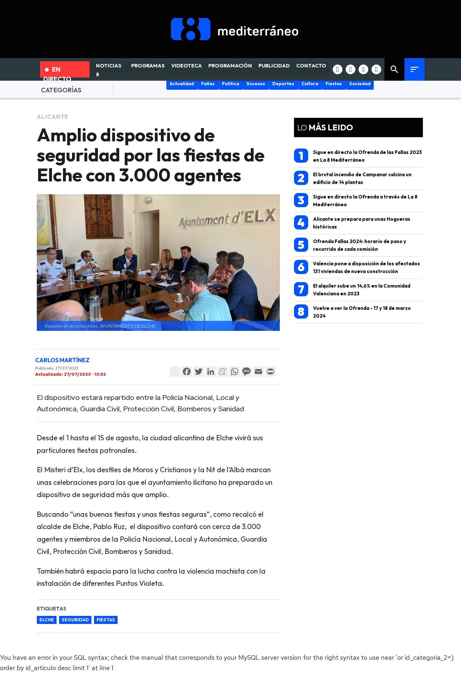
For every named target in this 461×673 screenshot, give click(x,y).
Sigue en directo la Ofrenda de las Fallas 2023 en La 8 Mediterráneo (358, 155)
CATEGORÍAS (61, 90)
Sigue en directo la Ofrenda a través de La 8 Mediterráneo (355, 200)
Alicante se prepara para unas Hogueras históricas (352, 222)
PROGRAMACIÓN (230, 65)
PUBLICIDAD (274, 65)
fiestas (106, 620)
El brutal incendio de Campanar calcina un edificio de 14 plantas (353, 178)
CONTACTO (311, 65)
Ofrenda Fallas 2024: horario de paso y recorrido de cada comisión (350, 245)
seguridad (75, 620)
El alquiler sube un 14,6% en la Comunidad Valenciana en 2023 (352, 289)
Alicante (52, 116)
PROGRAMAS (148, 65)
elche (46, 620)
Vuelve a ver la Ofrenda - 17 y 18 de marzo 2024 (352, 311)
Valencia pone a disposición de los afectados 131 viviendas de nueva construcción (357, 267)
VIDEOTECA (186, 65)
